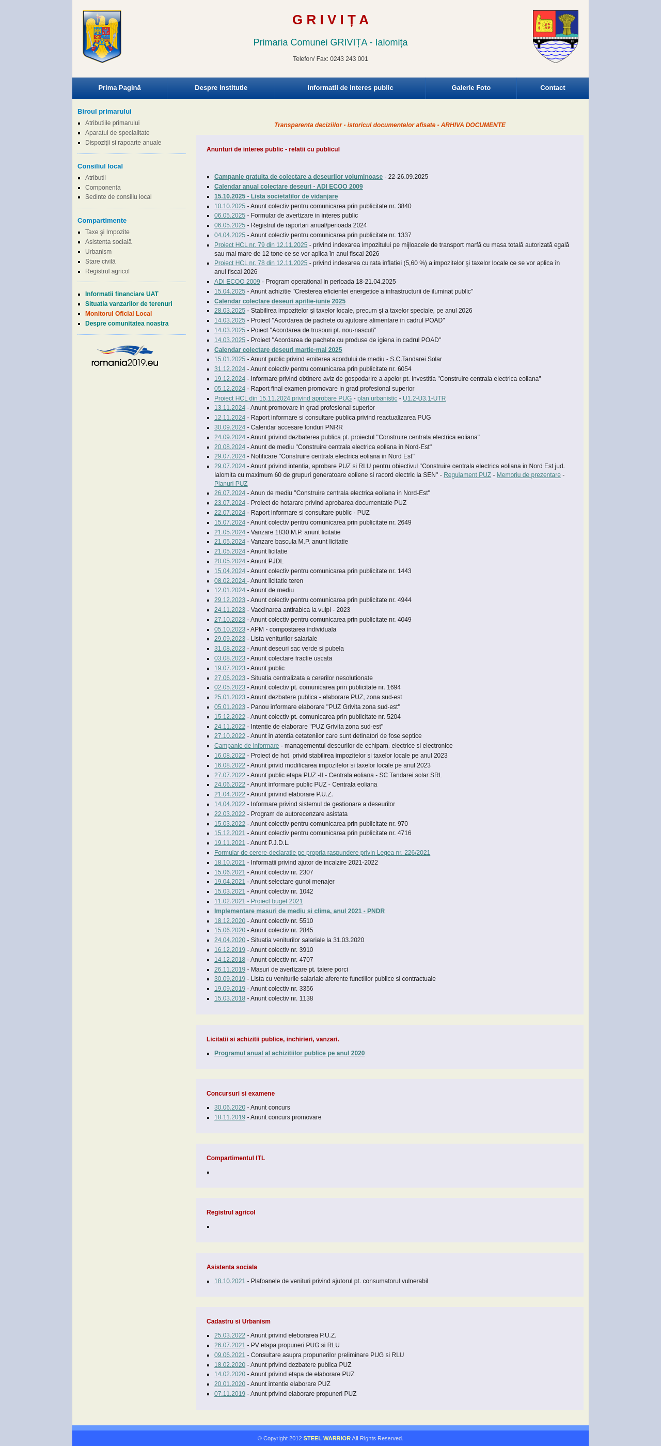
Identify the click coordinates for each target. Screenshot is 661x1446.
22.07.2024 (229, 512)
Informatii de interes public (351, 87)
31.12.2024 (229, 369)
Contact (552, 87)
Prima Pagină (119, 87)
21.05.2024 (229, 532)
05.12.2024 (229, 388)
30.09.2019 (229, 978)
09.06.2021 (229, 1355)
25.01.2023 (229, 697)
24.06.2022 (229, 784)
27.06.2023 (229, 678)
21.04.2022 (229, 794)
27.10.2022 (229, 736)
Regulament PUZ (467, 475)
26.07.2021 (229, 1345)
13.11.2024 (229, 407)
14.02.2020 (229, 1374)
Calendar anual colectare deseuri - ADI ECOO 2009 (288, 186)
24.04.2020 (229, 940)
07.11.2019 (229, 1393)
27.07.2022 (229, 775)
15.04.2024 (229, 571)
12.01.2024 (229, 590)
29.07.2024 (229, 456)
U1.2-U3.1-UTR (424, 398)
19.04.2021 (229, 881)
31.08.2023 (229, 648)
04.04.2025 (229, 235)
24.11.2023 (229, 609)
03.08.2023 (229, 658)
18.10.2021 (229, 862)
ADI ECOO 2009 (237, 281)
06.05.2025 (229, 215)
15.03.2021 (229, 891)
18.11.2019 (229, 1117)
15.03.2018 (229, 998)
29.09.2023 (229, 638)
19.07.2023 (229, 668)
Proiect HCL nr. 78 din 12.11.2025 (260, 263)
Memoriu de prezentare (529, 475)
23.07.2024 (229, 502)
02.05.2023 (229, 687)
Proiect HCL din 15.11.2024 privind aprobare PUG (283, 398)
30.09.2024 (229, 427)
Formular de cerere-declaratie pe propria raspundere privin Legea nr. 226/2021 (322, 852)
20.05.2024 (229, 561)
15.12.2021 (229, 833)
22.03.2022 (229, 814)
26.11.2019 (229, 969)
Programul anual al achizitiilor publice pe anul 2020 (289, 1053)
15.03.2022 (229, 823)
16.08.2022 (229, 755)
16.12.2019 (229, 949)
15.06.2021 (229, 872)
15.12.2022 (229, 716)
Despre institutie (221, 87)
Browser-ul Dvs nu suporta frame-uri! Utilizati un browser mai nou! (330, 46)
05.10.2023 (229, 629)
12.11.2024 (229, 417)
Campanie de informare (246, 745)
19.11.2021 (229, 843)
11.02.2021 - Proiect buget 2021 (258, 901)
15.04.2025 (229, 291)
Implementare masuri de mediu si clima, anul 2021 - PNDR (299, 911)
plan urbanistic (377, 398)
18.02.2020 (229, 1364)
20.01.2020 (229, 1384)
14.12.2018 (229, 959)
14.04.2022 (229, 804)
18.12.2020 (229, 921)
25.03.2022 (229, 1335)
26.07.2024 (229, 493)
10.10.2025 (229, 206)
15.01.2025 (229, 359)
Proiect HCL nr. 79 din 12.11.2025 (260, 245)
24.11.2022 (229, 726)
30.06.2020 (229, 1107)
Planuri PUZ (231, 483)
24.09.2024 (229, 437)
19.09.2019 (229, 988)
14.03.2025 (229, 320)
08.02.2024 (230, 580)
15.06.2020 (229, 930)
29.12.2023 (229, 600)
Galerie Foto (471, 87)
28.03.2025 (229, 310)
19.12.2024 (229, 378)
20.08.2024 (229, 447)
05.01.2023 (229, 707)
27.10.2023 (229, 619)
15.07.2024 (229, 522)
